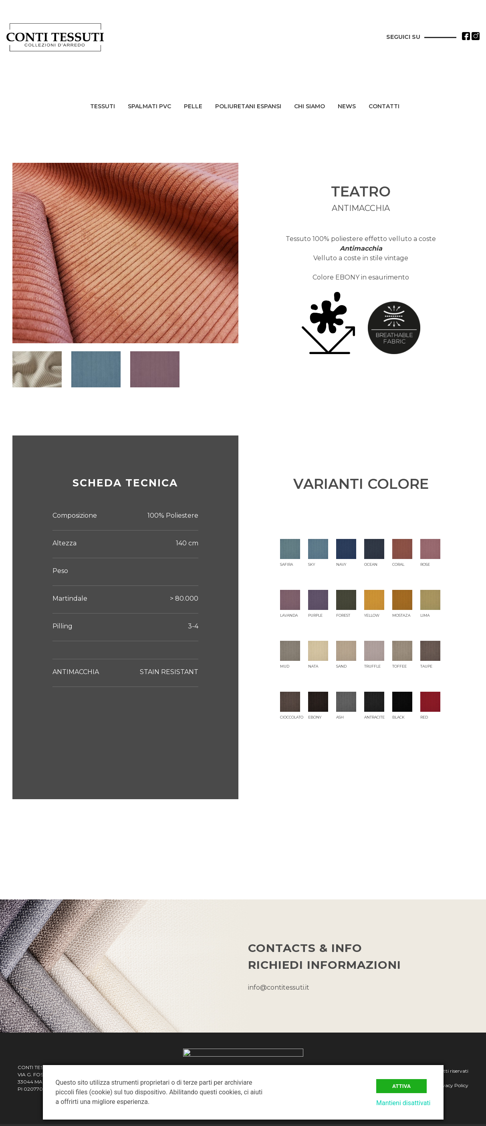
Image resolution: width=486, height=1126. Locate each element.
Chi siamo (309, 106)
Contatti (384, 106)
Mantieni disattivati (403, 1103)
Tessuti (102, 106)
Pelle (193, 106)
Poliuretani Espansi (248, 106)
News (347, 106)
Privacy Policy (452, 1086)
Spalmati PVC (149, 106)
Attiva (401, 1086)
